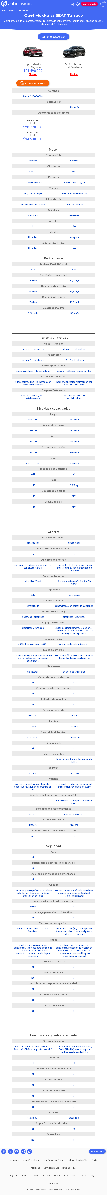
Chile (24, 1175)
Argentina (14, 1175)
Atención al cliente (31, 1160)
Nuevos (32, 124)
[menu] (103, 4)
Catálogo (12, 10)
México (75, 1175)
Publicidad (35, 1167)
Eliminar (33, 74)
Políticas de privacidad (78, 1160)
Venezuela (53, 1183)
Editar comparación (53, 36)
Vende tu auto (89, 4)
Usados (32, 136)
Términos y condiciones (53, 1160)
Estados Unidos (61, 1175)
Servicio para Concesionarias (57, 1167)
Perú (84, 1175)
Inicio (4, 10)
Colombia (35, 1175)
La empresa (14, 1160)
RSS (74, 1167)
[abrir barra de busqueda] (72, 4)
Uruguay (93, 1175)
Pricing (95, 1160)
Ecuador (46, 1175)
